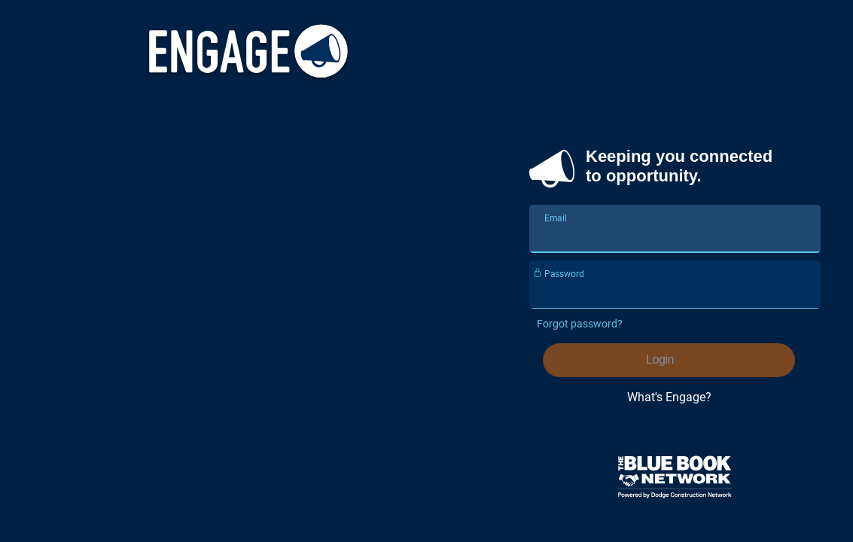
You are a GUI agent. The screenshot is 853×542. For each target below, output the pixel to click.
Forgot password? (580, 324)
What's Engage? (669, 397)
